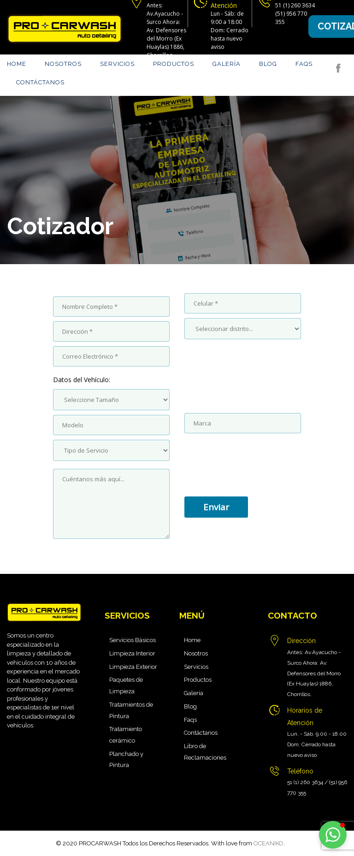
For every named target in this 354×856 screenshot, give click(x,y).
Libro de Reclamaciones (205, 752)
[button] (333, 835)
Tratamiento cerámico (125, 735)
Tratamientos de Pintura (131, 710)
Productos (173, 63)
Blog (268, 63)
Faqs (304, 63)
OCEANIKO (268, 843)
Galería (226, 63)
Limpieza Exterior (133, 666)
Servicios (117, 63)
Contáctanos (40, 82)
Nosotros (63, 63)
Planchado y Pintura (126, 759)
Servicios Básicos (132, 640)
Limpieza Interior (132, 653)
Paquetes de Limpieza (126, 685)
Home (16, 63)
